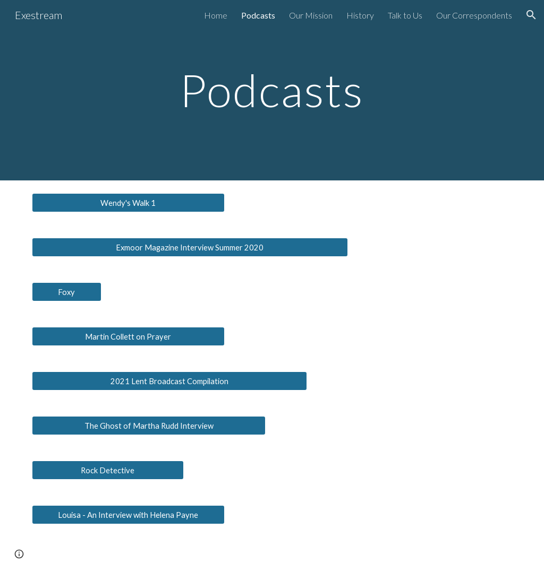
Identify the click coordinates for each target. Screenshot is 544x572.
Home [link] (215, 15)
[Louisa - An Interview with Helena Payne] (128, 514)
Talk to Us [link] (405, 15)
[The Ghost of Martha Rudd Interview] (149, 425)
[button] (531, 15)
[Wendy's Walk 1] (128, 202)
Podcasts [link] (258, 15)
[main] (272, 90)
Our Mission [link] (311, 15)
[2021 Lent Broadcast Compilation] (169, 381)
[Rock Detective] (107, 470)
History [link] (360, 15)
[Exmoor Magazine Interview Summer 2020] (189, 247)
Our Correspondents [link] (474, 15)
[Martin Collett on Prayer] (128, 336)
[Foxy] (66, 292)
